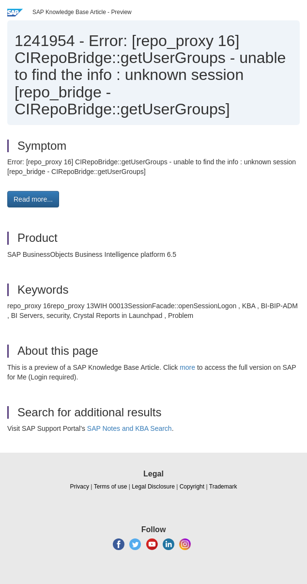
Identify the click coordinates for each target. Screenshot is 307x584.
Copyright (192, 486)
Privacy (79, 486)
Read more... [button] (33, 199)
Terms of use (110, 486)
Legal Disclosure (153, 486)
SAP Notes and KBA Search (129, 428)
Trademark (223, 486)
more (187, 367)
